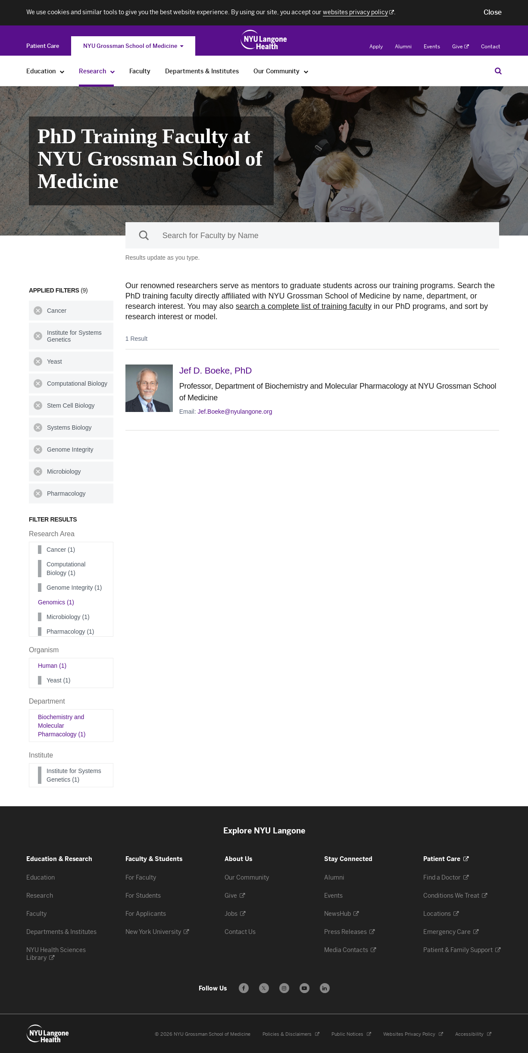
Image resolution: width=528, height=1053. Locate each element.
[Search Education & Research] (498, 70)
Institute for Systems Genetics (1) (74, 775)
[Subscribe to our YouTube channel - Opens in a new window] (304, 988)
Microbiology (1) (68, 616)
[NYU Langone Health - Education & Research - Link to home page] (47, 1034)
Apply (376, 47)
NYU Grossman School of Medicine (133, 46)
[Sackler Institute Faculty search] (312, 235)
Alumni (403, 47)
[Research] (112, 71)
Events (432, 47)
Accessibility (473, 1034)
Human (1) (52, 665)
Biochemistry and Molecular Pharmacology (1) (62, 726)
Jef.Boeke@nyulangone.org (235, 411)
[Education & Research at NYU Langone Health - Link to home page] (264, 40)
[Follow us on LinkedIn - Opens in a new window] (325, 988)
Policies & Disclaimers (290, 1034)
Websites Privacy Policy (413, 1034)
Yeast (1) (59, 680)
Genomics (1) (56, 602)
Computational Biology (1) (66, 568)
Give (460, 47)
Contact (490, 47)
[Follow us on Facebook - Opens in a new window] (244, 988)
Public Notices (351, 1034)
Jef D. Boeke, (215, 370)
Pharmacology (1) (70, 631)
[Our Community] (306, 71)
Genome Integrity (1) (74, 587)
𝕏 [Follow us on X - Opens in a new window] (264, 989)
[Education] (62, 71)
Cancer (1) (61, 549)
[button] (493, 12)
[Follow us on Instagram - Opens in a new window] (284, 988)
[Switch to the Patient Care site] (43, 46)
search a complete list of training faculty (304, 306)
